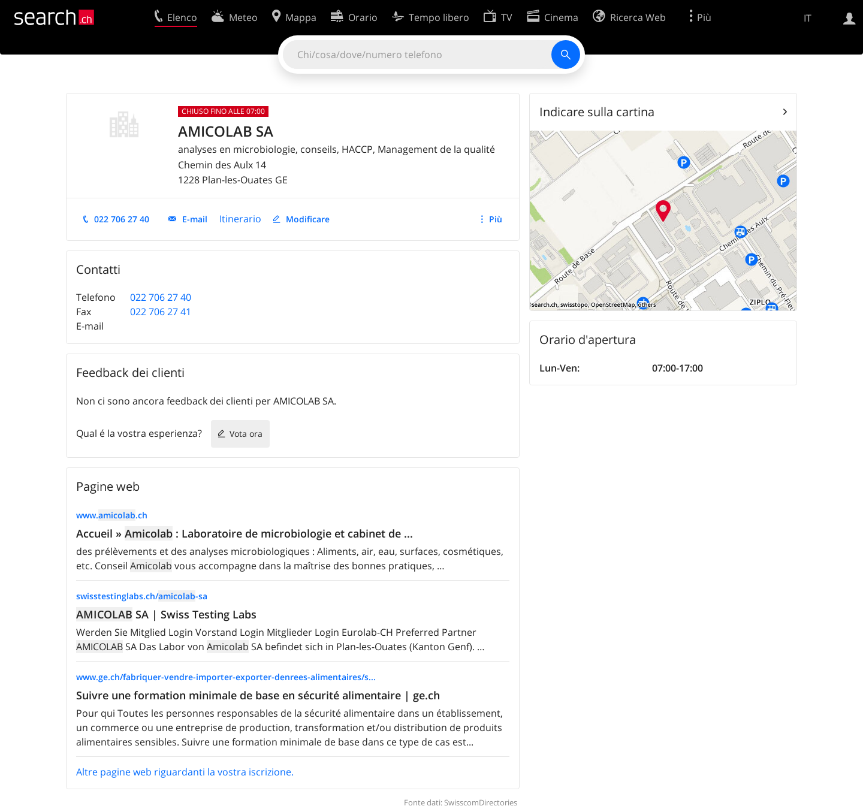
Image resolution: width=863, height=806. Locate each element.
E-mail (194, 219)
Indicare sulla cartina (596, 112)
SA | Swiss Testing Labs (166, 614)
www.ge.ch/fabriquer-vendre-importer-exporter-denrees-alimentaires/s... (226, 677)
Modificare (308, 219)
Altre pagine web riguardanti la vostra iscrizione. (185, 771)
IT (807, 18)
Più (495, 219)
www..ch (111, 515)
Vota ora (246, 433)
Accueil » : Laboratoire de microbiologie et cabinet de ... (244, 533)
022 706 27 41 (160, 311)
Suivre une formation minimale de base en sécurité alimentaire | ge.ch (258, 695)
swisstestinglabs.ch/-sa (141, 596)
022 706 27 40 (121, 219)
